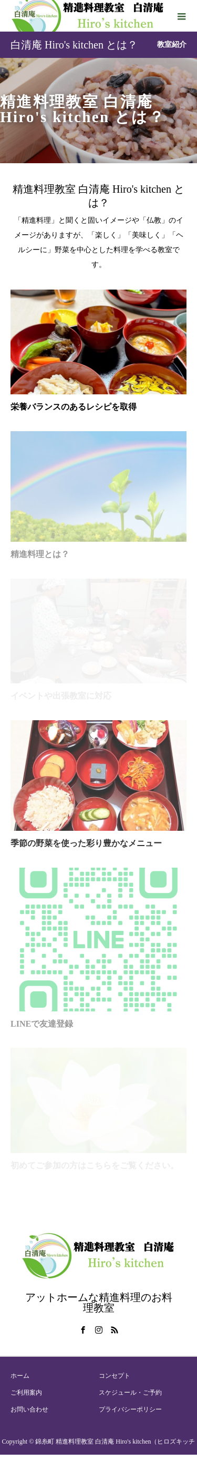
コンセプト (114, 1375)
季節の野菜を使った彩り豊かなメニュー (86, 843)
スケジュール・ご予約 (130, 1392)
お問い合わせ (29, 1409)
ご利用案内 (26, 1392)
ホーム (20, 1375)
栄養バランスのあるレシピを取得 (74, 406)
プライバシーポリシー (130, 1409)
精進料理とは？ (40, 554)
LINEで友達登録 (42, 1023)
